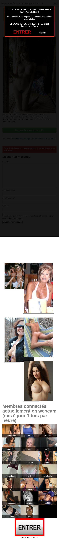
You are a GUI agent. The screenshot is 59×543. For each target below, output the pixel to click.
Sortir (42, 32)
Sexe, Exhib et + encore (29, 538)
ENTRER (22, 32)
